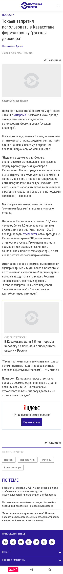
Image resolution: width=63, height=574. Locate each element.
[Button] (52, 60)
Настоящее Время (12, 46)
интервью (20, 115)
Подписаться (31, 422)
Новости (8, 15)
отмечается (30, 234)
